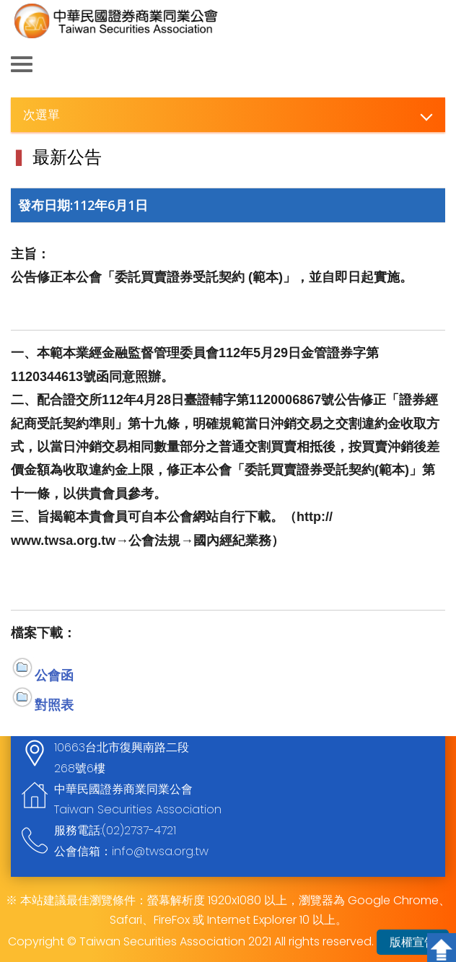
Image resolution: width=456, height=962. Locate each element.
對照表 (54, 704)
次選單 (41, 114)
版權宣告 (413, 942)
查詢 (434, 65)
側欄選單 (21, 64)
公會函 (54, 674)
